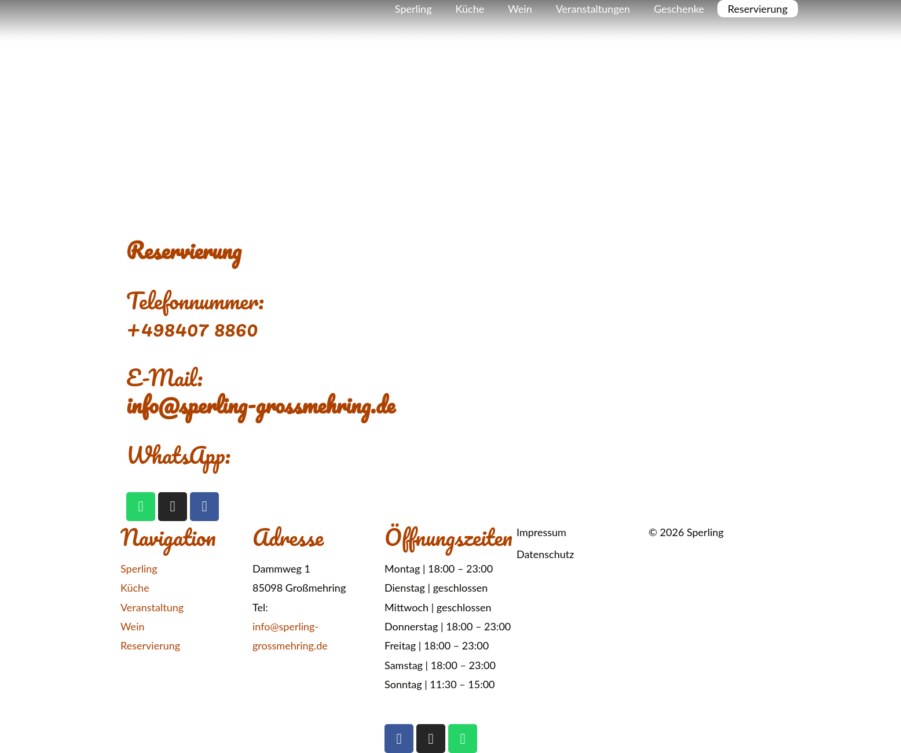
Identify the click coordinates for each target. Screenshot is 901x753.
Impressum (541, 532)
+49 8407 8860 (306, 607)
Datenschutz (545, 554)
